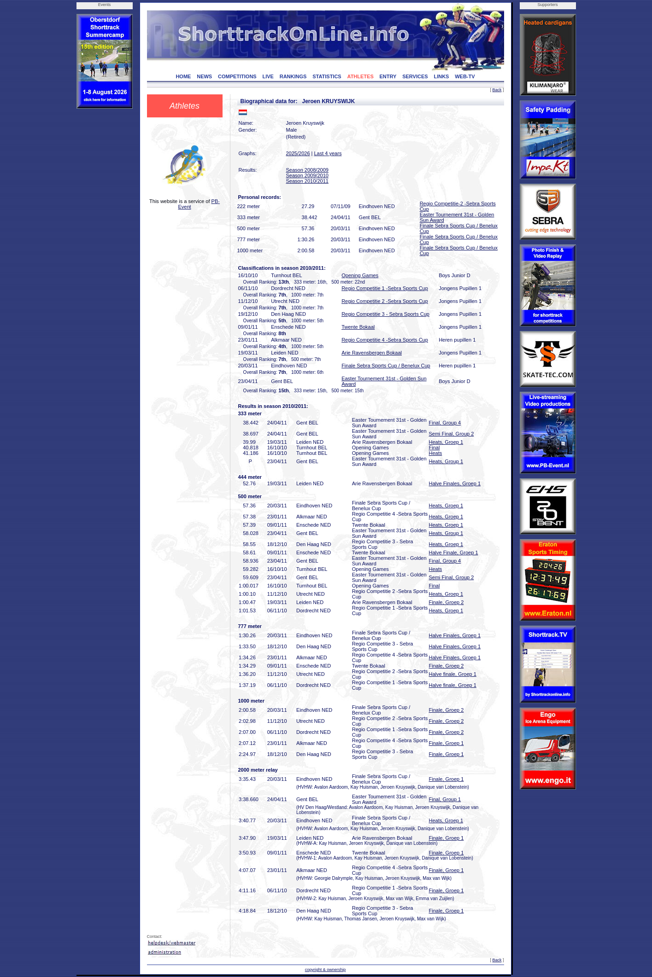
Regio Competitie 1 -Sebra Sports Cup (384, 288)
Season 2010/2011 (307, 181)
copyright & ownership (325, 969)
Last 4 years (327, 153)
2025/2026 (298, 153)
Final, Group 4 (445, 422)
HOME (183, 76)
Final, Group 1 (445, 799)
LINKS (441, 76)
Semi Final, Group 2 (451, 433)
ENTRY (388, 76)
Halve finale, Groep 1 (452, 674)
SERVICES (415, 76)
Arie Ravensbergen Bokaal (371, 352)
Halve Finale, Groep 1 (453, 552)
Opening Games (359, 275)
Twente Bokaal (358, 327)
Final (434, 447)
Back (496, 89)
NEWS (204, 76)
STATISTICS (326, 76)
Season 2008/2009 (307, 170)
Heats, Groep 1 (446, 442)
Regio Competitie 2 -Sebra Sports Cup (384, 301)
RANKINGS (293, 76)
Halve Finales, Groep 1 (455, 483)
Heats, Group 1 (446, 461)
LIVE (267, 76)
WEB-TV (465, 76)
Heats (435, 453)
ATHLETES (360, 76)
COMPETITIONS (237, 76)
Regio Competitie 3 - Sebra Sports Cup (385, 314)
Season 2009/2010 (307, 175)
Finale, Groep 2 (446, 602)
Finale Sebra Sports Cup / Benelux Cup (385, 365)
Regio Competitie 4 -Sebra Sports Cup (384, 340)
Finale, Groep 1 (446, 743)
